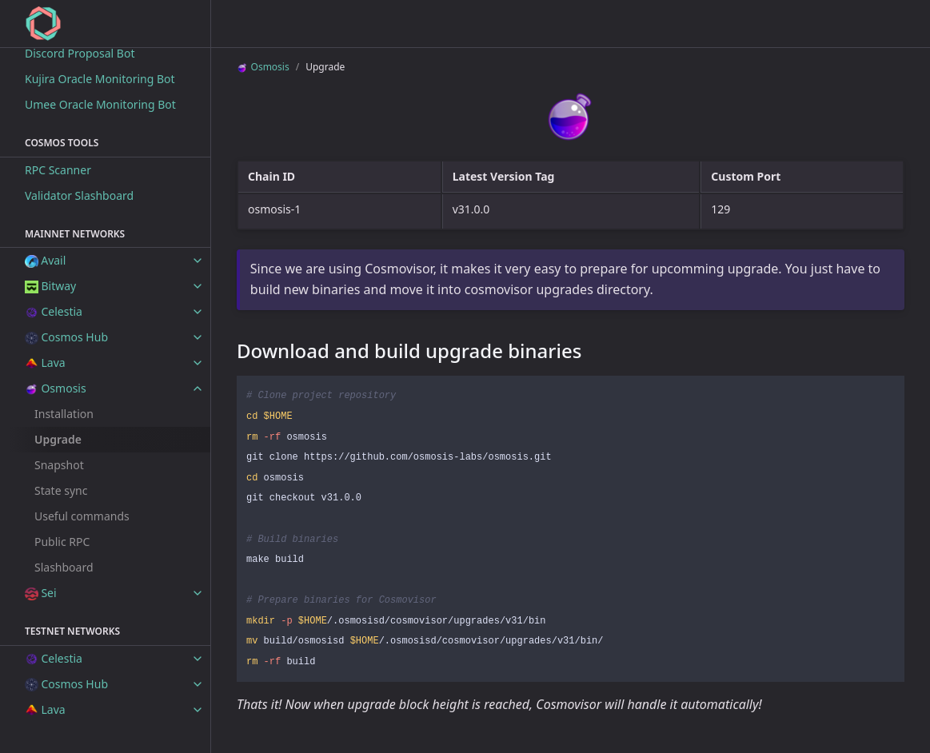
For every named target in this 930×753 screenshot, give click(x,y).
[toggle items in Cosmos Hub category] (197, 337)
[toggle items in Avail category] (197, 260)
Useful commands (82, 516)
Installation (64, 413)
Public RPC (62, 541)
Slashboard (64, 567)
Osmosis (263, 67)
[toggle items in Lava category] (197, 363)
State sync (60, 490)
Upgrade (58, 439)
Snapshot (59, 464)
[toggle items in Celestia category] (197, 312)
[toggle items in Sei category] (197, 593)
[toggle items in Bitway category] (197, 286)
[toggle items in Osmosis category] (197, 388)
